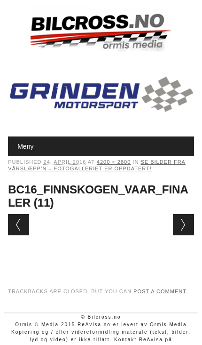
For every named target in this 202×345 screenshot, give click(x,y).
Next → (183, 224)
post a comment (159, 291)
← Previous (18, 224)
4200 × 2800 (114, 162)
